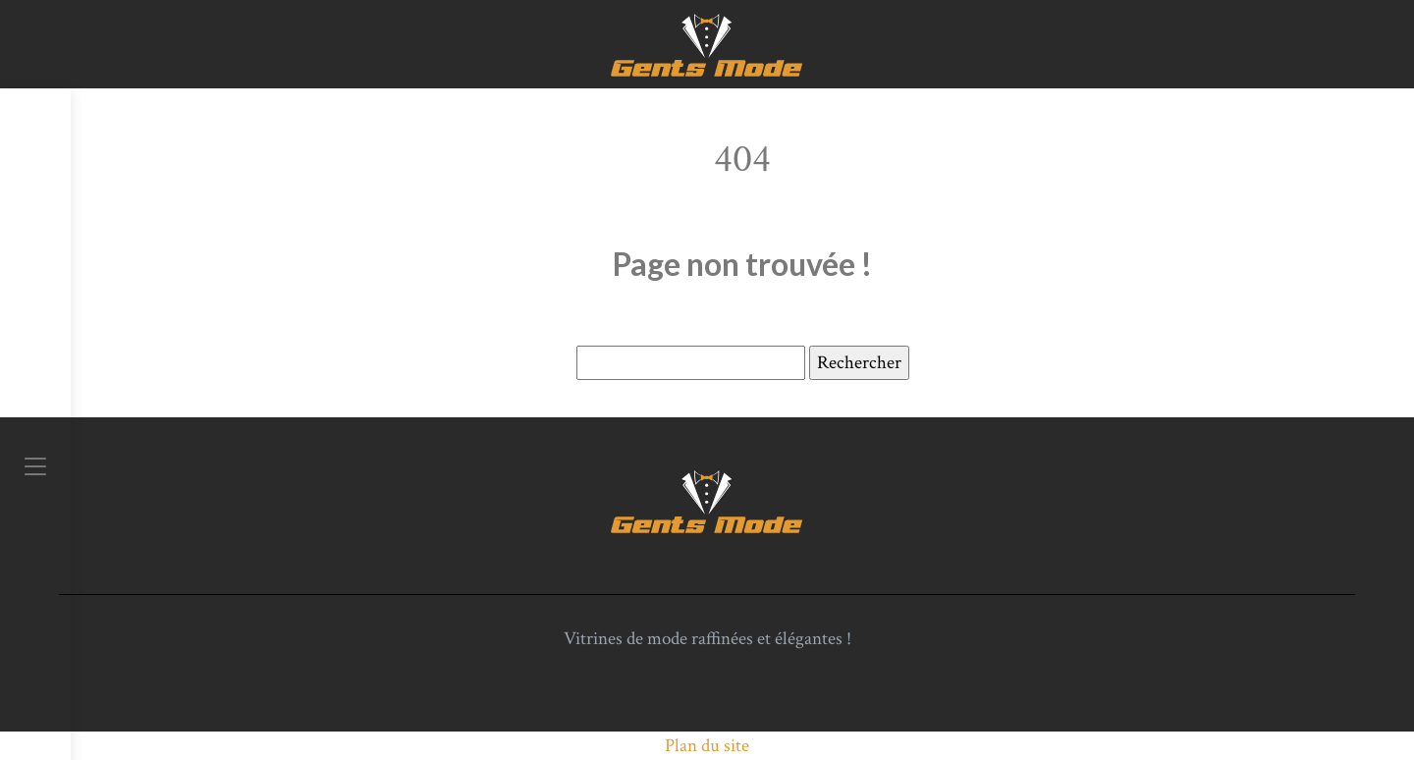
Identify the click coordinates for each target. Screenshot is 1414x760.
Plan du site (707, 745)
